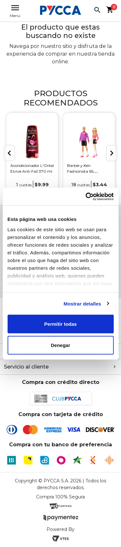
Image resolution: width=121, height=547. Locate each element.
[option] (32, 153)
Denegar (60, 345)
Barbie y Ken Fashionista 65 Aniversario (80, 171)
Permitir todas (60, 324)
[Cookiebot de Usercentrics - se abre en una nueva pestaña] (86, 196)
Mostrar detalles (82, 303)
